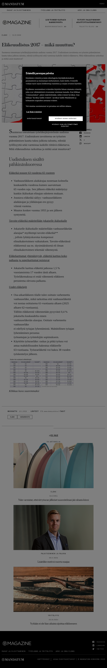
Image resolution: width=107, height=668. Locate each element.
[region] (54, 99)
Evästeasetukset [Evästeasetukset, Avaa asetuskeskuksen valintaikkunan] (34, 118)
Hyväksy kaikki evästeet (66, 118)
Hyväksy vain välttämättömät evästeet (65, 125)
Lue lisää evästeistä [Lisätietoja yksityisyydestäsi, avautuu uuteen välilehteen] (34, 112)
